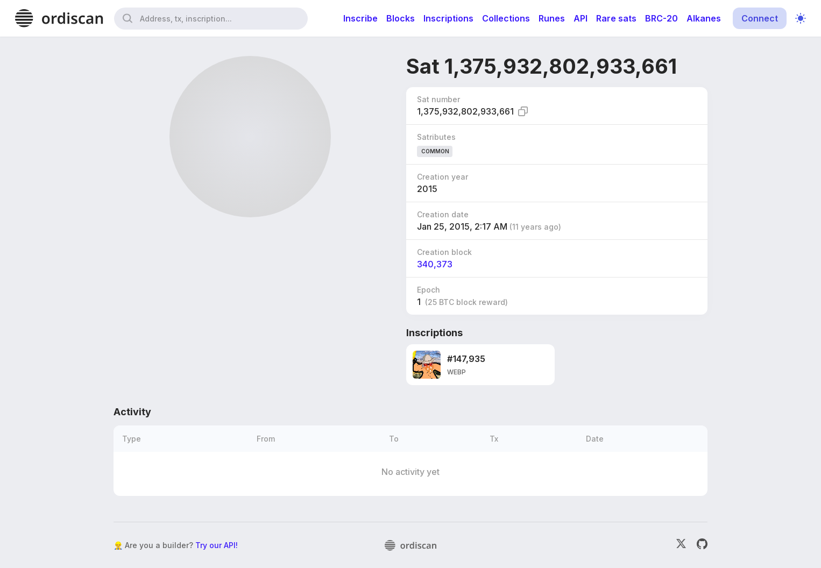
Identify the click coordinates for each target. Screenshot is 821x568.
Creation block (444, 252)
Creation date (443, 214)
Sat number (438, 99)
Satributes (436, 136)
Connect (759, 18)
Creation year (442, 176)
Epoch (428, 289)
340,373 (434, 264)
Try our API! (216, 545)
